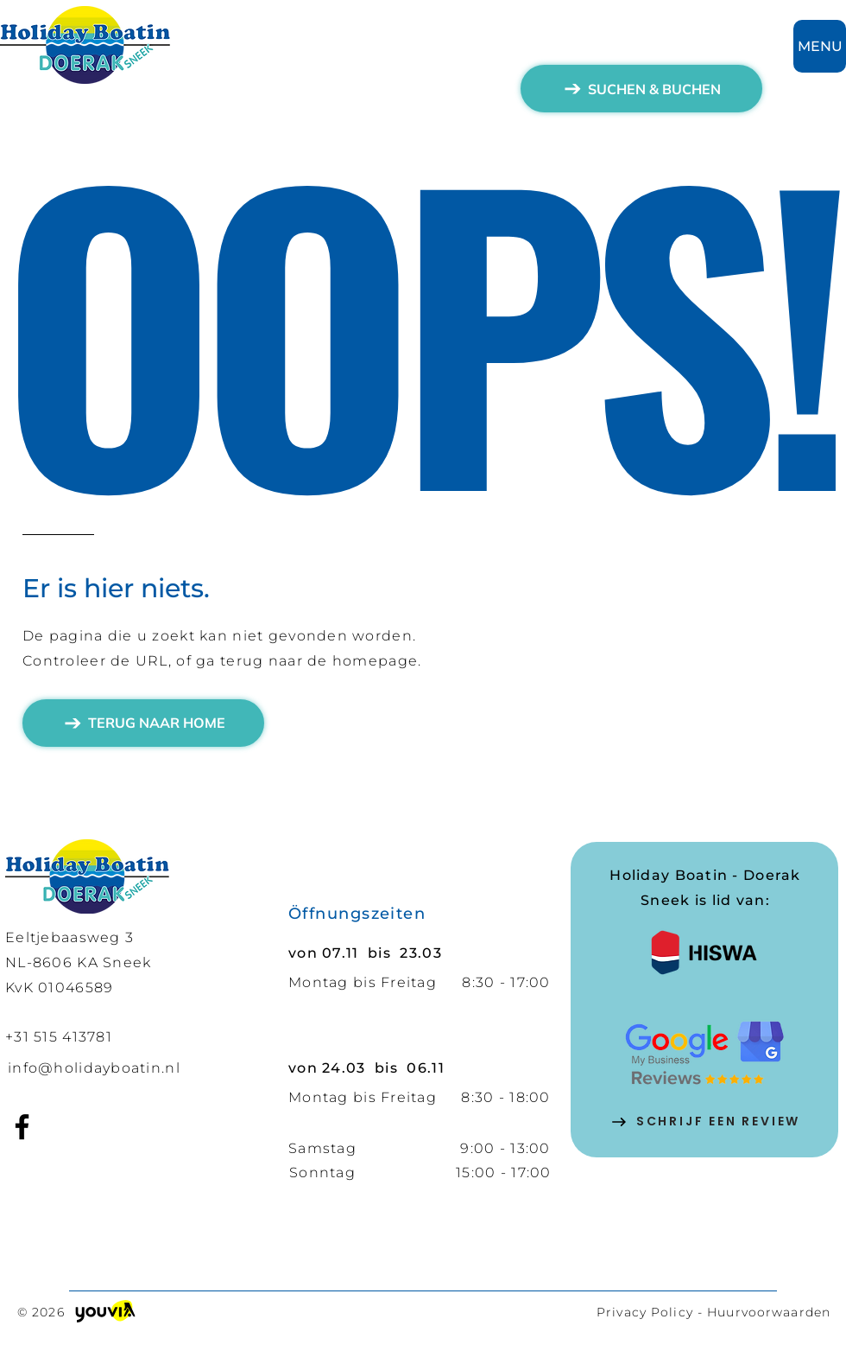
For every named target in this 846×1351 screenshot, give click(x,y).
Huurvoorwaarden (768, 1312)
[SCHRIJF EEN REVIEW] (705, 1122)
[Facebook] (22, 1127)
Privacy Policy (645, 1312)
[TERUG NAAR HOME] (143, 723)
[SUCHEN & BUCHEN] (641, 88)
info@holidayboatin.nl (94, 1068)
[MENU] (819, 46)
